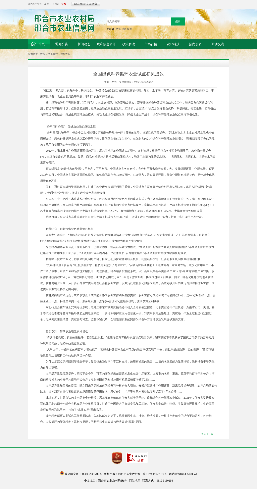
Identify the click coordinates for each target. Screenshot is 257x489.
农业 (118, 29)
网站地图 (134, 480)
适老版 (93, 3)
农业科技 (53, 54)
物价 (124, 29)
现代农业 (65, 54)
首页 (42, 54)
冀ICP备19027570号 (155, 474)
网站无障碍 (81, 3)
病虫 (129, 29)
